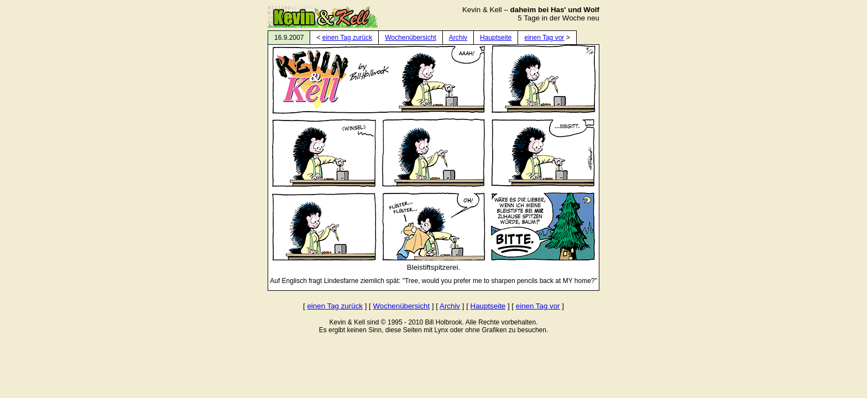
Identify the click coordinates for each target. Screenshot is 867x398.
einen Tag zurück (347, 37)
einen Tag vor (544, 37)
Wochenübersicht (410, 37)
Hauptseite (495, 37)
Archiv (458, 37)
